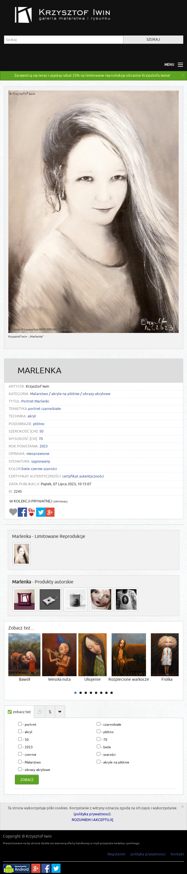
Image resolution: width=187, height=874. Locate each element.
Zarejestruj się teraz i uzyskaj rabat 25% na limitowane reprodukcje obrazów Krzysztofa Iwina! (92, 75)
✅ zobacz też (19, 712)
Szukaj (153, 39)
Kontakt (177, 854)
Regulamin (116, 854)
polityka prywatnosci (92, 814)
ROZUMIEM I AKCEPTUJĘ (92, 820)
